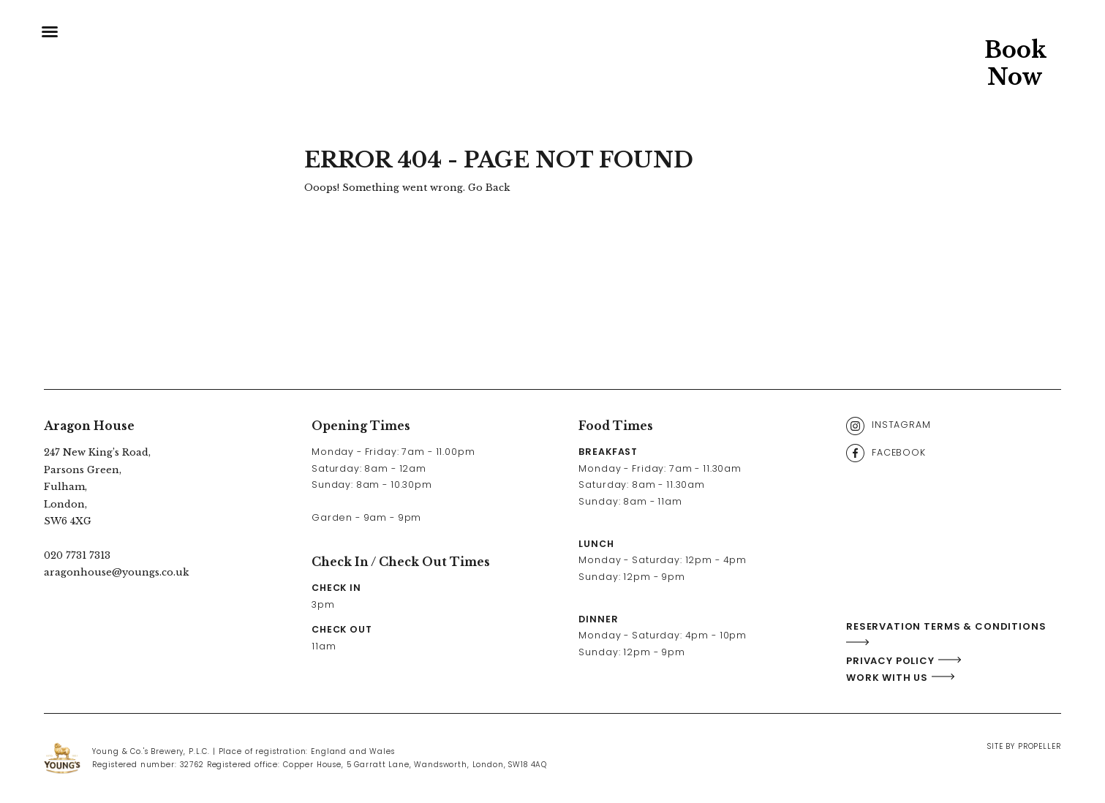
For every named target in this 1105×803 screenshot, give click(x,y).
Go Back (489, 187)
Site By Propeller (1023, 746)
